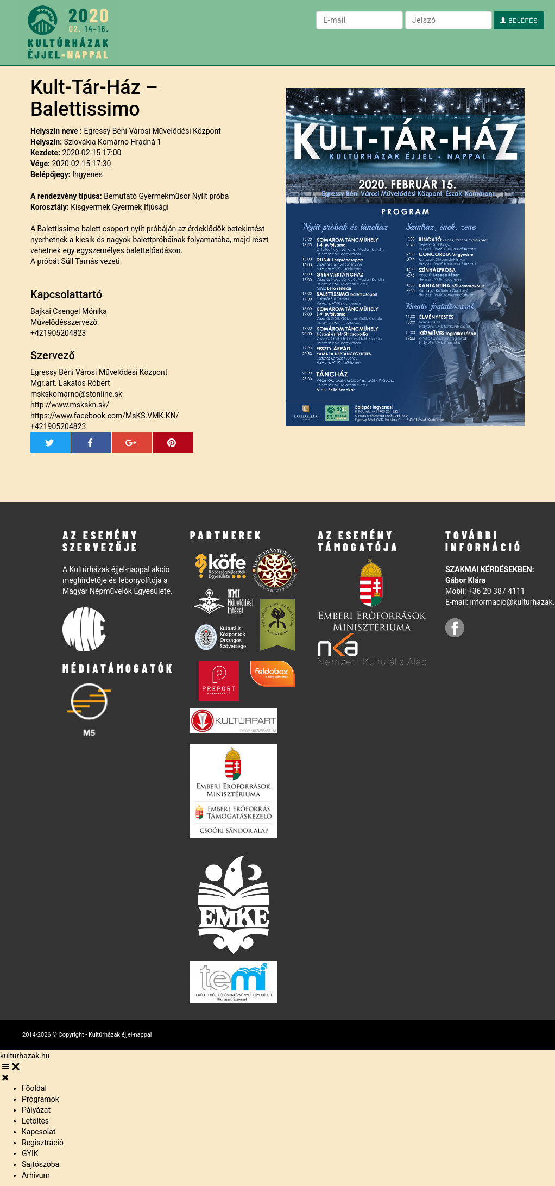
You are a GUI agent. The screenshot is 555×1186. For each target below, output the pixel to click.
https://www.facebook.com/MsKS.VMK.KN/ (104, 415)
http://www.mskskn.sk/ (69, 404)
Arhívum (36, 1175)
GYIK (30, 1153)
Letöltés (35, 1120)
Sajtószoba (40, 1164)
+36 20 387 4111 (496, 591)
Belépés (519, 20)
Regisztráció (43, 1142)
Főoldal (34, 1088)
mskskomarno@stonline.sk (76, 394)
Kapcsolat (38, 1131)
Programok (40, 1099)
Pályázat (36, 1110)
